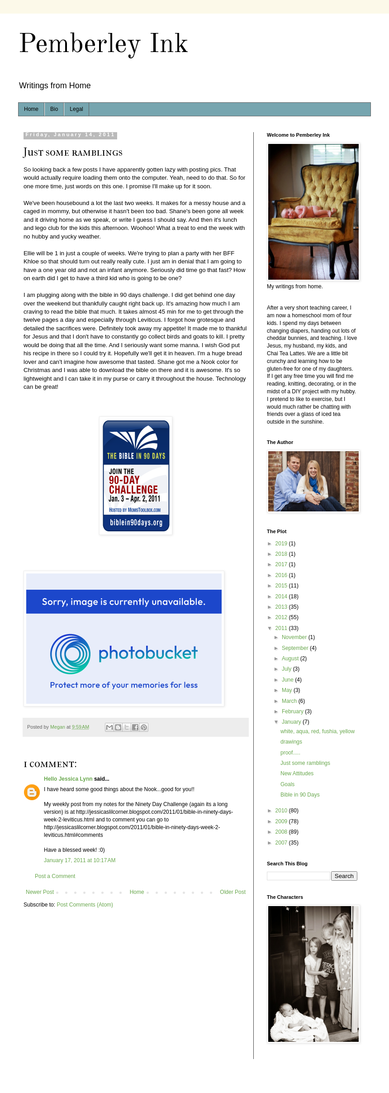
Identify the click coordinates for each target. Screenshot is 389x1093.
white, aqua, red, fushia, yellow (317, 731)
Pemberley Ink (103, 44)
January (292, 722)
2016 (282, 575)
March (290, 701)
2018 (282, 554)
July (287, 669)
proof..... (290, 752)
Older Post (233, 892)
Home (31, 109)
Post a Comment (55, 876)
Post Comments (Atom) (85, 905)
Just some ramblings (305, 763)
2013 (282, 607)
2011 (282, 628)
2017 (282, 564)
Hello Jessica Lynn (68, 779)
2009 (282, 821)
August (291, 658)
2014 (282, 596)
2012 (282, 617)
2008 (282, 832)
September (296, 648)
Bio (54, 109)
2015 (282, 585)
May (288, 690)
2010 (282, 810)
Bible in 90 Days (300, 795)
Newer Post (40, 892)
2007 (282, 843)
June (288, 680)
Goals (287, 784)
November (295, 637)
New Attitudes (296, 773)
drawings (291, 742)
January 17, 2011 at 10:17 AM (79, 860)
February (293, 711)
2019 (282, 543)
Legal (76, 109)
